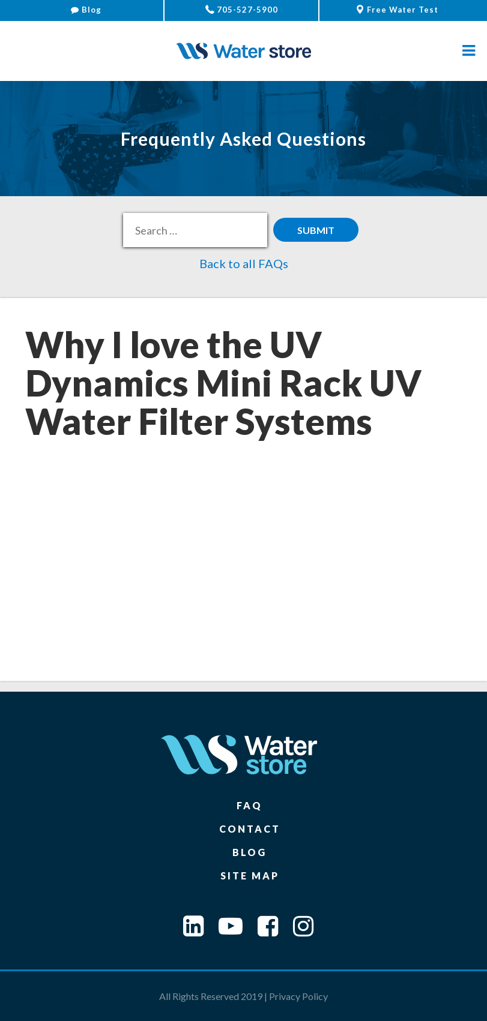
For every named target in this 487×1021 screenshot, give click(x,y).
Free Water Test (396, 9)
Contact (249, 828)
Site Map (249, 875)
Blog (86, 9)
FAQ (249, 805)
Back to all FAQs (243, 263)
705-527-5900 (241, 9)
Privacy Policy (298, 996)
